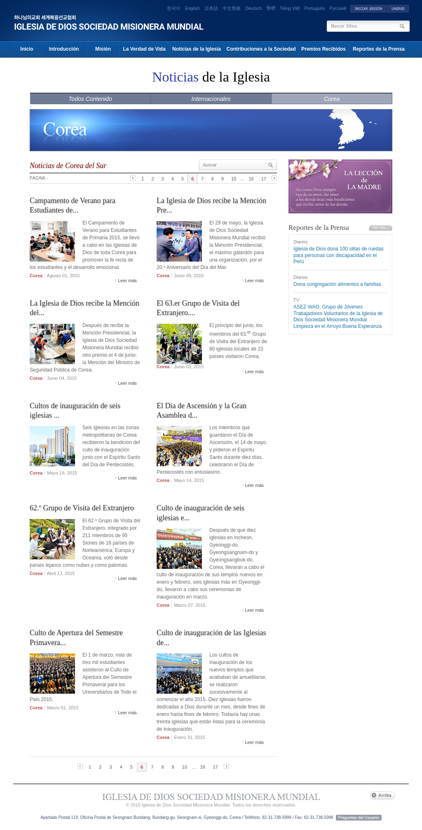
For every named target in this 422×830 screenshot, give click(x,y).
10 (233, 178)
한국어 (174, 8)
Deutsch (253, 8)
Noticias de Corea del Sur (68, 165)
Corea (332, 99)
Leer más (127, 280)
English (192, 8)
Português (314, 8)
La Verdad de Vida (144, 49)
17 (263, 178)
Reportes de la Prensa (379, 49)
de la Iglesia (211, 76)
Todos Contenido (90, 99)
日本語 (211, 8)
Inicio (26, 49)
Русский (338, 8)
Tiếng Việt (290, 8)
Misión (103, 49)
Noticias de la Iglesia (196, 49)
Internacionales (211, 99)
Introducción (64, 49)
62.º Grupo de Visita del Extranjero (82, 508)
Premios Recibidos (323, 49)
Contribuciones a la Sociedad (260, 49)
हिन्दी (271, 8)
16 (251, 178)
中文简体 (232, 8)
